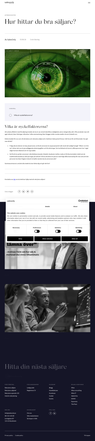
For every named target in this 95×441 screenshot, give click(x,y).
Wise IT (73, 393)
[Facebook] (50, 413)
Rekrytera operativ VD (12, 393)
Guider (51, 396)
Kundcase (52, 393)
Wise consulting (76, 390)
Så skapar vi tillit (32, 418)
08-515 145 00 (9, 416)
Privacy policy (9, 435)
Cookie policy (19, 435)
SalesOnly (74, 396)
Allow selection (47, 238)
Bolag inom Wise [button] (77, 384)
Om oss (29, 413)
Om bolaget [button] (31, 410)
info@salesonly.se (10, 413)
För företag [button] (9, 384)
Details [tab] (47, 206)
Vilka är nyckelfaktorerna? (23, 115)
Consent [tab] (20, 206)
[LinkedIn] (54, 413)
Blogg (51, 388)
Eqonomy (74, 401)
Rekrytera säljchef (10, 390)
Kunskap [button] (52, 384)
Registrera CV (31, 390)
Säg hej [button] (7, 410)
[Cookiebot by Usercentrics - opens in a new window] (80, 201)
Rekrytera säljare (10, 388)
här (14, 179)
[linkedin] (23, 191)
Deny (20, 238)
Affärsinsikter (10, 15)
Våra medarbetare (32, 416)
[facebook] (19, 191)
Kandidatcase (53, 390)
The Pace (74, 404)
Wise (72, 388)
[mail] (32, 191)
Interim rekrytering (11, 396)
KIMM (73, 398)
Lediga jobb (30, 388)
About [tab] (75, 206)
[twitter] (27, 191)
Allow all (74, 238)
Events (51, 398)
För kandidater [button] (33, 384)
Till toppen (87, 435)
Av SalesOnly (10, 39)
